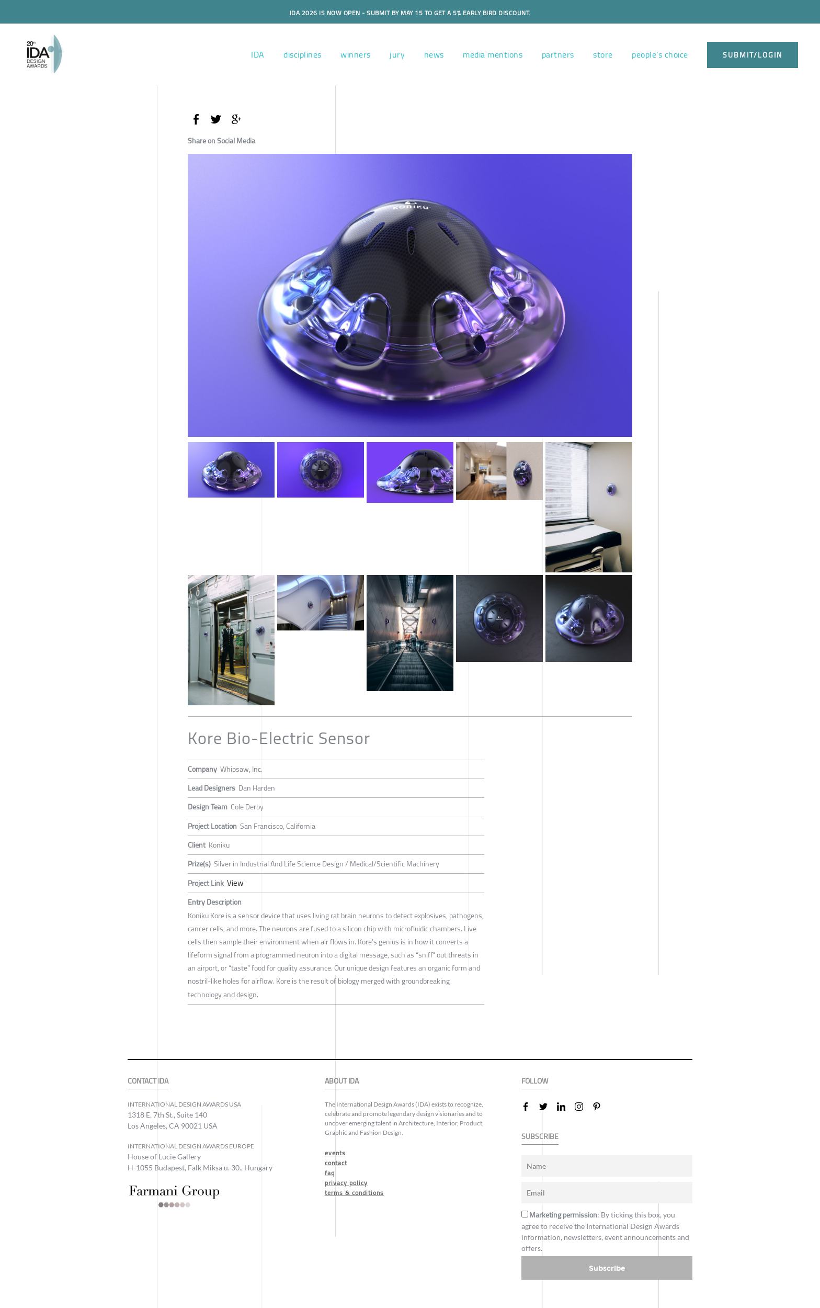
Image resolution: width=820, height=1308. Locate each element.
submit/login (752, 55)
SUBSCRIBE (540, 1136)
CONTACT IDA (148, 1080)
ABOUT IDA (342, 1080)
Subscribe (607, 1267)
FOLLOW (534, 1080)
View (234, 882)
